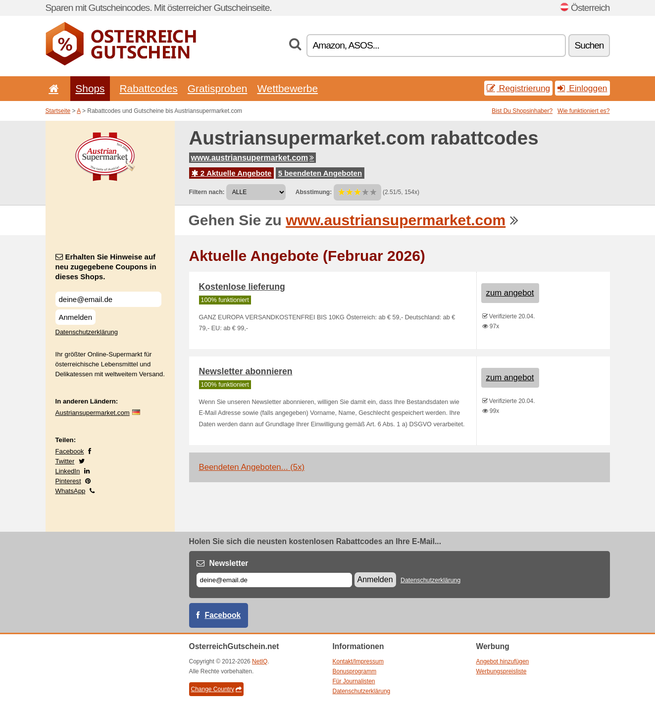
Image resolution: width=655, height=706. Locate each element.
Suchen (589, 45)
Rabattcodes (149, 88)
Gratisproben (218, 88)
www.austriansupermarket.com (252, 157)
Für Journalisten (354, 681)
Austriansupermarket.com (92, 412)
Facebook (69, 451)
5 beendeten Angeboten (320, 173)
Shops (89, 88)
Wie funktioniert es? (583, 110)
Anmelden (76, 317)
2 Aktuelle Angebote (232, 173)
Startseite (58, 110)
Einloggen (582, 88)
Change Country (216, 689)
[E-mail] (274, 580)
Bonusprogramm (355, 671)
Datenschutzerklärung (86, 332)
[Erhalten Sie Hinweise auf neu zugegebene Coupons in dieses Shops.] (108, 299)
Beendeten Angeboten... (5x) (252, 467)
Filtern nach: (207, 192)
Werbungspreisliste (501, 671)
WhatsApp (70, 491)
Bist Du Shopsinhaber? (522, 110)
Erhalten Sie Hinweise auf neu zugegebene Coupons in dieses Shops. (105, 266)
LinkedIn (67, 471)
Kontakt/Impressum (358, 661)
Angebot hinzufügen (502, 661)
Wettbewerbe (287, 88)
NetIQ (259, 661)
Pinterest (68, 481)
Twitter (65, 461)
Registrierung (518, 88)
